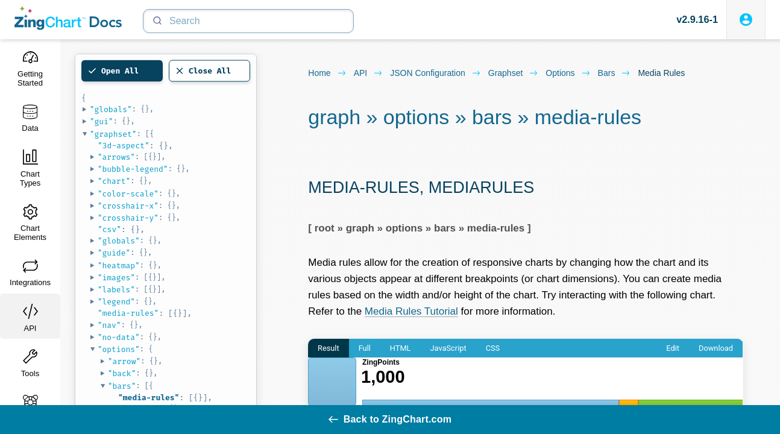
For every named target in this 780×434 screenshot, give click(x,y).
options (568, 73)
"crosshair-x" (128, 205)
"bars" (122, 386)
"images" (116, 277)
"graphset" (113, 134)
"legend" (116, 301)
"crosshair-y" (128, 217)
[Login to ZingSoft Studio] (746, 19)
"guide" (114, 252)
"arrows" (116, 157)
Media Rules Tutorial (411, 311)
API (368, 73)
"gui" (101, 121)
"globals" (111, 109)
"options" (119, 349)
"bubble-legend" (133, 169)
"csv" (109, 229)
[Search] (248, 21)
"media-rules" (128, 313)
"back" (122, 373)
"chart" (114, 181)
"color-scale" (128, 193)
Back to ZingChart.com (390, 419)
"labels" (116, 289)
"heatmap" (119, 265)
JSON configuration (435, 73)
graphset (513, 73)
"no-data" (119, 337)
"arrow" (124, 361)
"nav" (109, 325)
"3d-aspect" (123, 145)
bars (614, 73)
